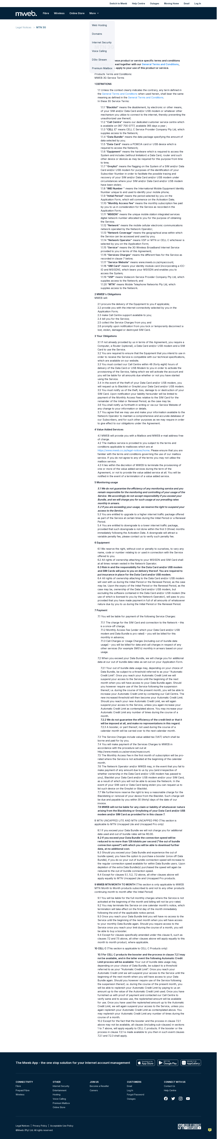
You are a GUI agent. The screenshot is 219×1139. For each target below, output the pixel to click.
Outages (154, 3)
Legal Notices (23, 27)
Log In (197, 3)
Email (186, 3)
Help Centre (138, 3)
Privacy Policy (40, 1125)
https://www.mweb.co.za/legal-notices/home (124, 450)
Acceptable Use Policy (61, 1125)
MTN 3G (41, 27)
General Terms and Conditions (160, 64)
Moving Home (171, 3)
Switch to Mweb (118, 3)
